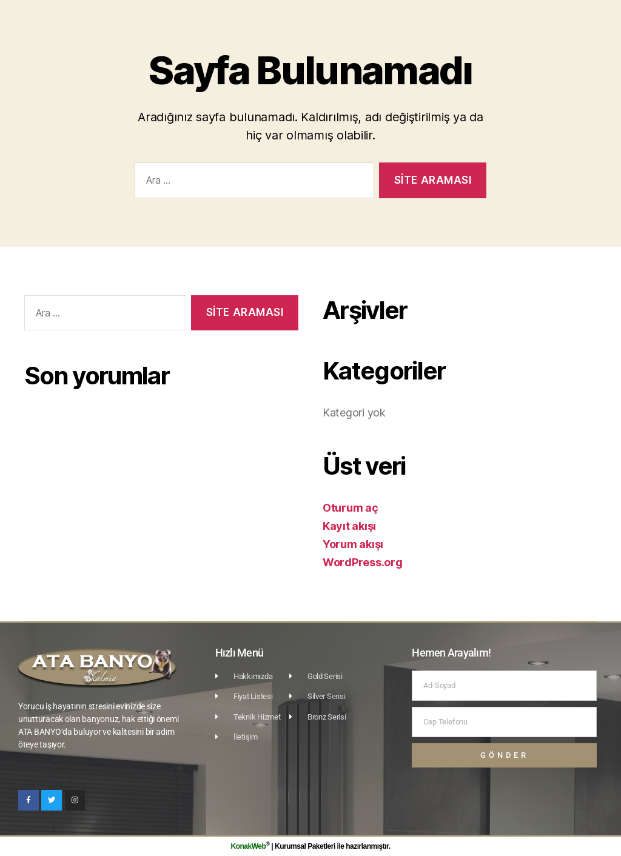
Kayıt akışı (349, 526)
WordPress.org (363, 562)
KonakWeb (248, 846)
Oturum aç (350, 507)
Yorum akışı (353, 544)
